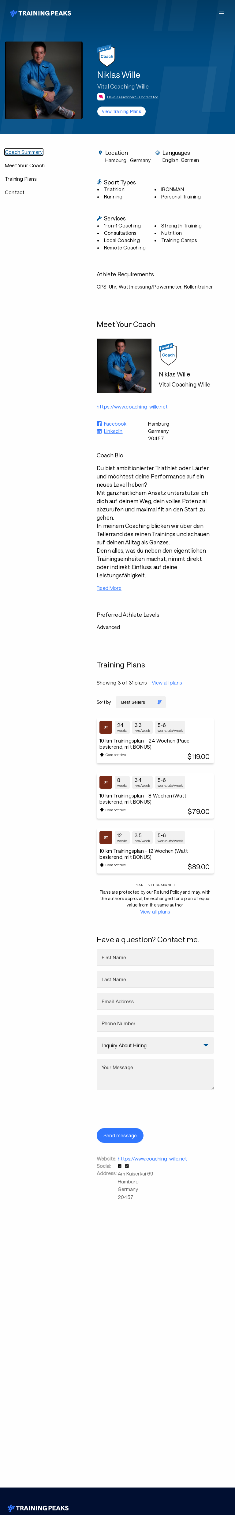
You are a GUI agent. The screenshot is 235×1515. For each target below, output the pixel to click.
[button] (120, 1166)
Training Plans (21, 179)
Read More (109, 588)
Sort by (104, 702)
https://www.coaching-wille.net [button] (132, 406)
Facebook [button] (115, 424)
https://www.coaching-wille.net (152, 1158)
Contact (14, 192)
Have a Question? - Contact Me (133, 97)
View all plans (167, 682)
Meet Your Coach (25, 165)
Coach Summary (24, 152)
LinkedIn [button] (113, 431)
